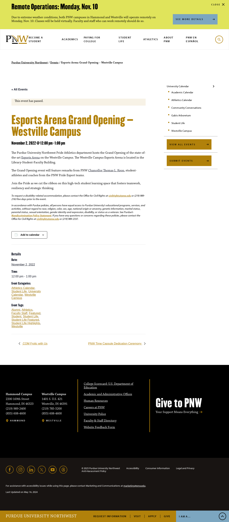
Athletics (150, 39)
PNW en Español (192, 39)
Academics (70, 39)
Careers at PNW (94, 407)
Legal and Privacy (185, 468)
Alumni (15, 309)
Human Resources (96, 401)
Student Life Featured (25, 319)
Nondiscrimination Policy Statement (31, 215)
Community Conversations (186, 107)
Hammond (18, 420)
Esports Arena (30, 158)
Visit (137, 516)
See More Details (189, 19)
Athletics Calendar (181, 100)
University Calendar (178, 86)
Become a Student (36, 39)
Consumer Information (157, 468)
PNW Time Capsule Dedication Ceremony (115, 343)
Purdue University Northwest (41, 516)
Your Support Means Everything (177, 412)
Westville (17, 326)
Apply (152, 516)
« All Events (19, 89)
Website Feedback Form (99, 427)
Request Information (109, 516)
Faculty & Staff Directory (100, 421)
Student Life (125, 39)
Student (16, 316)
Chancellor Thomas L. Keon (106, 170)
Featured (34, 313)
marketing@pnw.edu (134, 485)
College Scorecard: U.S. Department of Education (108, 386)
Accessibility (132, 468)
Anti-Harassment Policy (94, 471)
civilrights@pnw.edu (120, 195)
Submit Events (181, 160)
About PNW (168, 39)
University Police (95, 414)
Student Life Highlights (25, 323)
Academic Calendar (182, 92)
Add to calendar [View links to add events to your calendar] (30, 234)
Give (167, 516)
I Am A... (185, 516)
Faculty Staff (19, 313)
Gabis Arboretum (181, 115)
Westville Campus (181, 130)
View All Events (183, 144)
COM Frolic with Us (34, 343)
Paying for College (92, 39)
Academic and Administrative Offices (108, 394)
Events (54, 62)
